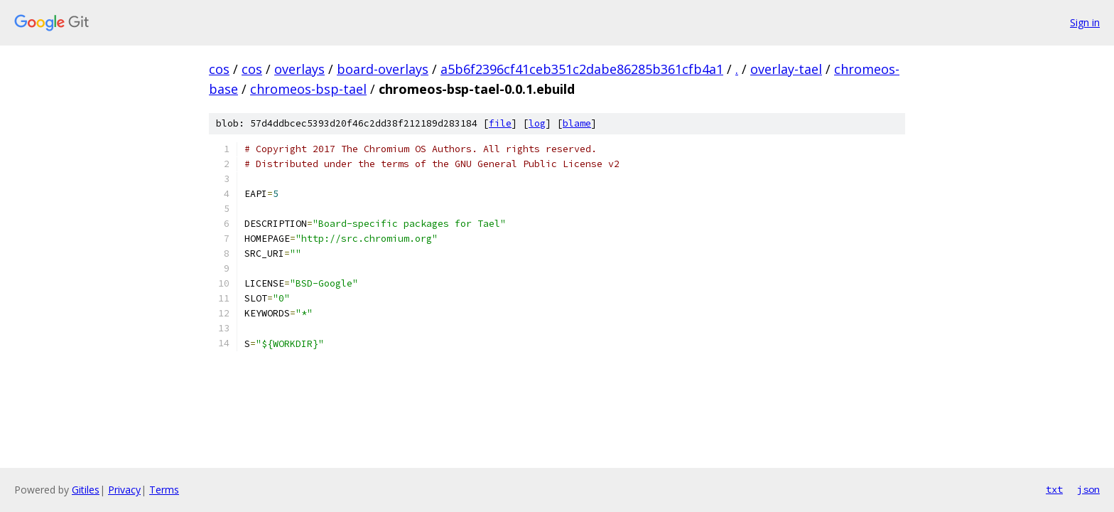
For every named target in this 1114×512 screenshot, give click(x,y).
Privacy (124, 489)
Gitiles (85, 489)
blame (577, 123)
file (500, 123)
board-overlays (382, 69)
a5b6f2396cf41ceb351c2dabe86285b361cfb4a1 (581, 69)
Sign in (1085, 22)
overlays (299, 69)
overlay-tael (786, 69)
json (1088, 489)
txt (1054, 489)
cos (219, 69)
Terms (164, 489)
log (537, 123)
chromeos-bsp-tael (308, 88)
